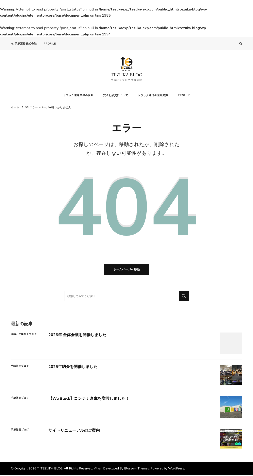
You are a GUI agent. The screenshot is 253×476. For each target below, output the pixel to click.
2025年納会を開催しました (72, 367)
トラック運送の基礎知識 (153, 95)
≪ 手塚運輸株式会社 (24, 44)
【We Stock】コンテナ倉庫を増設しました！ (88, 399)
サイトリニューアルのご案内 (74, 431)
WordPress (176, 469)
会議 (13, 334)
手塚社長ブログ (28, 334)
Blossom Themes (136, 469)
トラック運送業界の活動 (78, 95)
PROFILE (50, 44)
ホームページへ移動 (126, 270)
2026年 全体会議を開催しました (77, 335)
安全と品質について (115, 95)
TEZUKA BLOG (126, 75)
